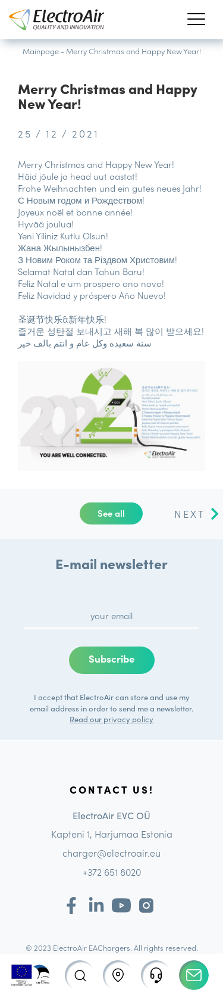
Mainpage (41, 51)
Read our (86, 719)
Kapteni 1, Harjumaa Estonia (111, 833)
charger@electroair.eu (111, 852)
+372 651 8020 (112, 871)
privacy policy (128, 719)
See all (111, 513)
